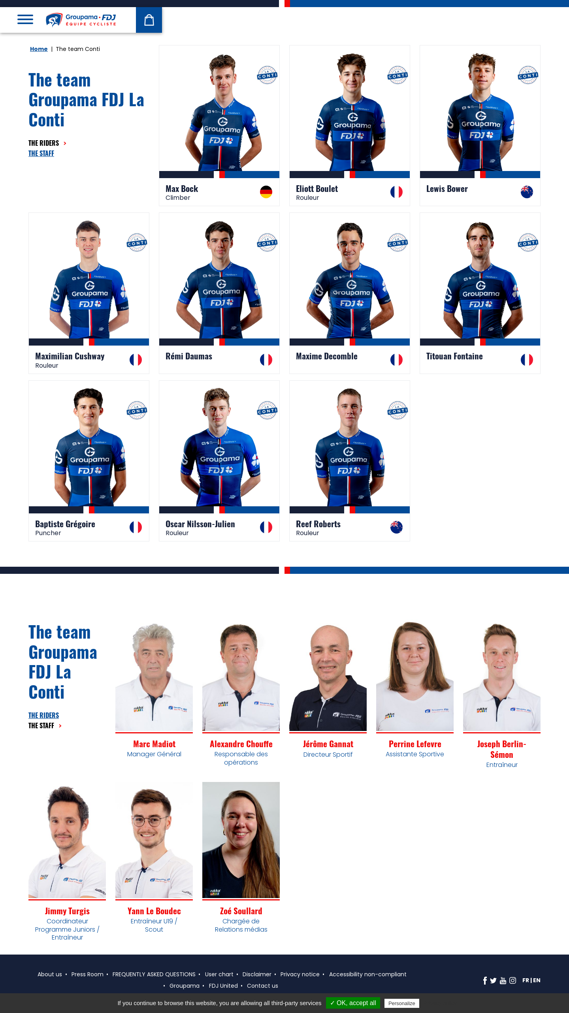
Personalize (401, 1003)
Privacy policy (440, 1003)
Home (39, 49)
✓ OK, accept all (353, 1003)
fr (525, 980)
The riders (44, 143)
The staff (41, 153)
